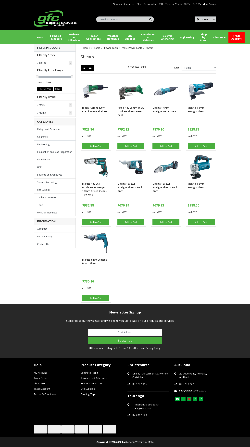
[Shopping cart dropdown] (214, 19)
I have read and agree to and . (125, 348)
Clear (57, 89)
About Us (117, 4)
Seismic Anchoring (167, 37)
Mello (151, 442)
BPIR (161, 4)
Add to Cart (96, 146)
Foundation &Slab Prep (148, 37)
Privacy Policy (153, 348)
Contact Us (129, 4)
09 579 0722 (186, 384)
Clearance (219, 37)
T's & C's (197, 4)
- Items (203, 19)
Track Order (41, 378)
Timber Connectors (93, 37)
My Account (40, 372)
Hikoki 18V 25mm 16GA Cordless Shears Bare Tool (130, 111)
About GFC (40, 383)
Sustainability (150, 4)
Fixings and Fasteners (48, 129)
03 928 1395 (139, 384)
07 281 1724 (139, 415)
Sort (176, 67)
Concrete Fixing (89, 372)
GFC (39, 167)
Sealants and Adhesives (49, 174)
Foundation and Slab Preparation (54, 151)
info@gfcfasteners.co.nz (192, 390)
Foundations (43, 159)
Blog (139, 4)
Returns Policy (44, 236)
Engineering (187, 37)
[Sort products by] (199, 68)
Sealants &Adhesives (74, 37)
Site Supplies (130, 37)
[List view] (90, 68)
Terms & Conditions (129, 348)
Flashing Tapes (89, 394)
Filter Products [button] (48, 47)
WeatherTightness (113, 37)
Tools (40, 37)
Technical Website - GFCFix (177, 4)
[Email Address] (125, 332)
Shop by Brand (203, 37)
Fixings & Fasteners (56, 37)
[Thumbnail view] (84, 68)
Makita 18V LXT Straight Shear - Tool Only (129, 187)
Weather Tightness (47, 212)
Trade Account (236, 37)
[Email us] (177, 399)
